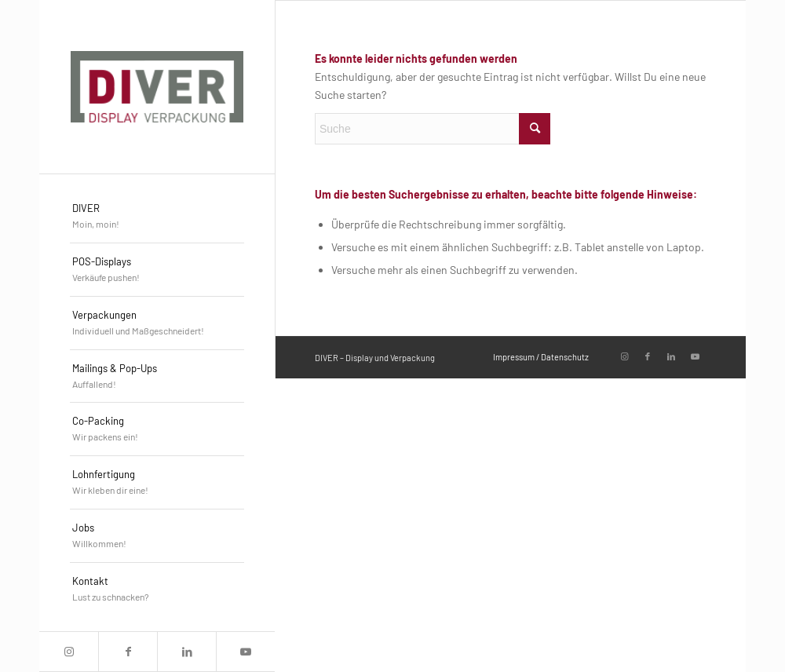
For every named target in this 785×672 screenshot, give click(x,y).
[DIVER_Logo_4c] (157, 86)
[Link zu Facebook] (127, 651)
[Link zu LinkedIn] (186, 651)
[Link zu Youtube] (245, 651)
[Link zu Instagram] (68, 651)
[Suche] (432, 128)
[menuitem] (157, 216)
